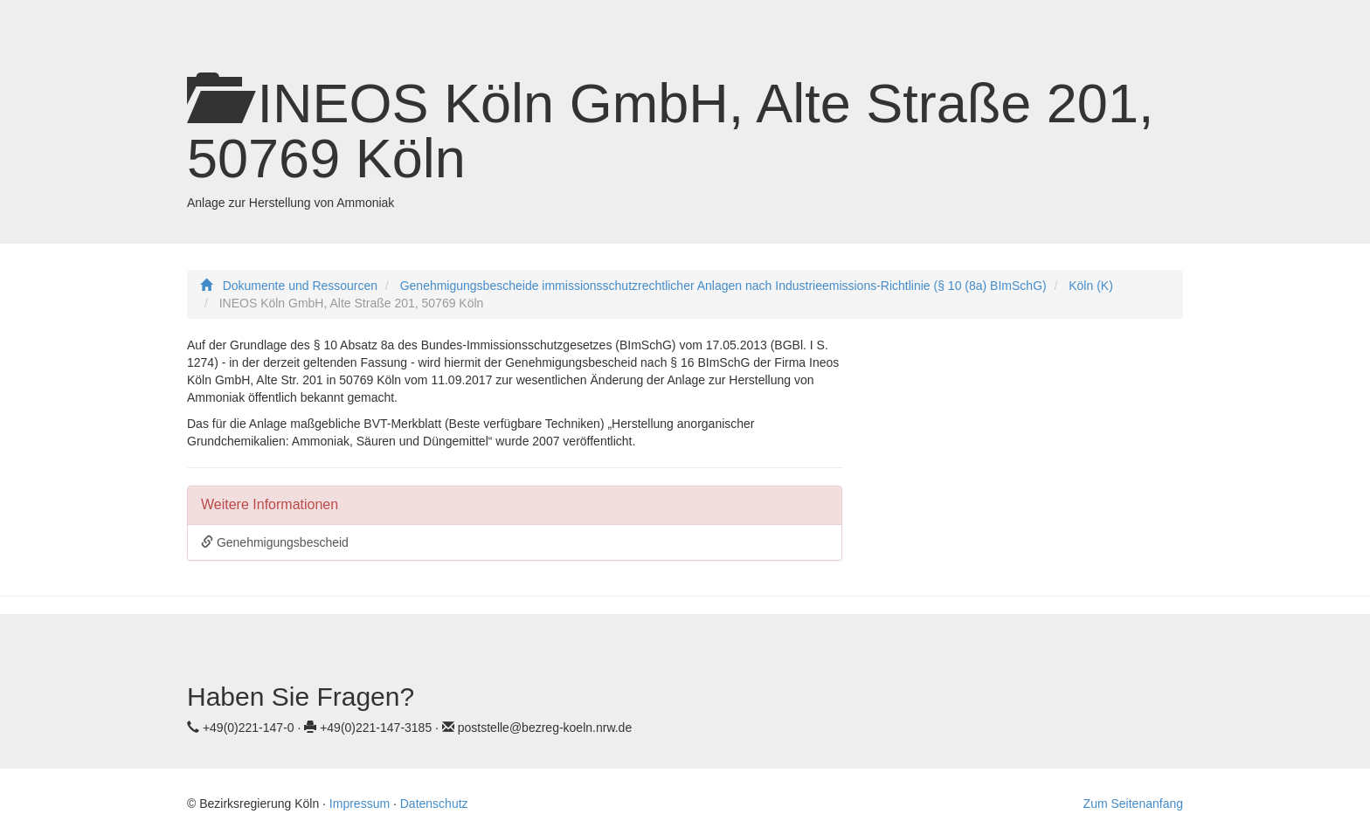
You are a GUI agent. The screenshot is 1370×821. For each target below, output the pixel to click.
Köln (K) (1091, 286)
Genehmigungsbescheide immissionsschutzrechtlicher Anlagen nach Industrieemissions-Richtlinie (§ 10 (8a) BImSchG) (723, 286)
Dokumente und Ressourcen (300, 286)
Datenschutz (434, 804)
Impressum (359, 804)
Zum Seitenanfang (1133, 804)
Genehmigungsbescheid (275, 542)
